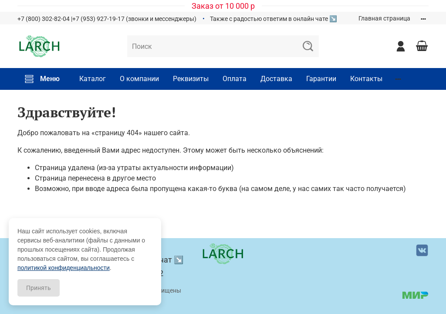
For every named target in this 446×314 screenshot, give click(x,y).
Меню (42, 79)
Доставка (276, 79)
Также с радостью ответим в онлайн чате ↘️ (273, 19)
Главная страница (384, 18)
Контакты (366, 79)
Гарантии (321, 79)
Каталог (92, 79)
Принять (38, 287)
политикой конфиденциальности (63, 267)
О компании (139, 79)
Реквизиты (191, 79)
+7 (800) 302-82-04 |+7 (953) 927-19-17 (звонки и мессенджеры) (106, 19)
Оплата (235, 79)
